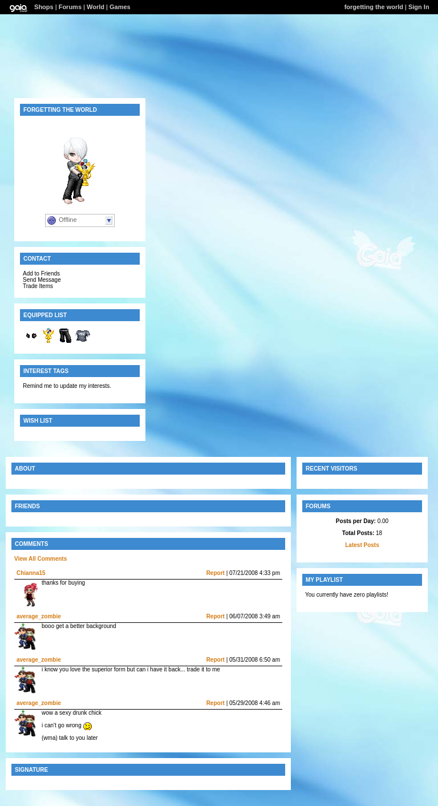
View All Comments (40, 559)
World (95, 6)
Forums (70, 6)
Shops (44, 6)
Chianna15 (31, 573)
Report (215, 573)
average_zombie (39, 616)
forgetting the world (373, 6)
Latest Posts (362, 545)
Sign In (418, 6)
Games (120, 6)
